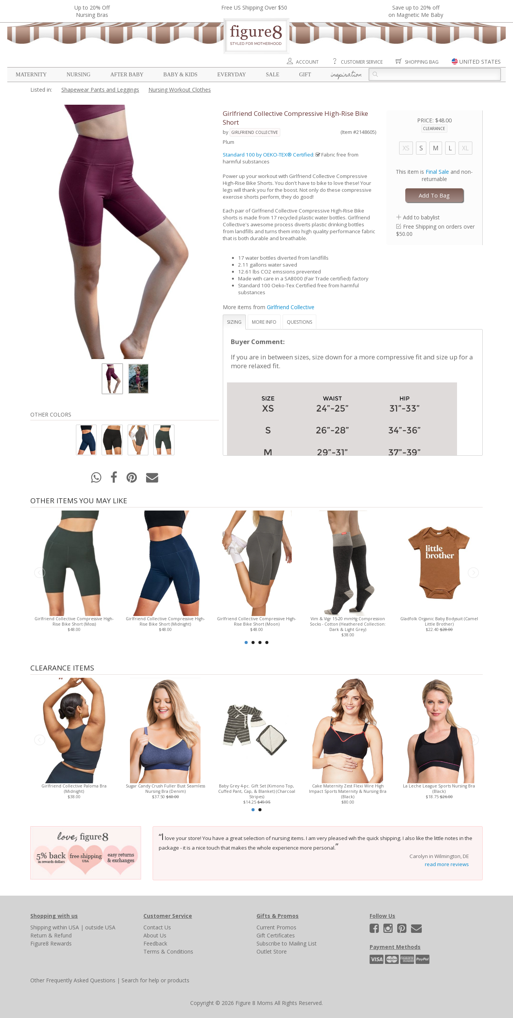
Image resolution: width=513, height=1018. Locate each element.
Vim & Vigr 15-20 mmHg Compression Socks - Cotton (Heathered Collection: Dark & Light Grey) (348, 624)
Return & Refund (51, 935)
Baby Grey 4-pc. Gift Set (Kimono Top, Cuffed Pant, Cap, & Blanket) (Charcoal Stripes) (256, 791)
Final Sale (437, 171)
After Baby (127, 74)
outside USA (100, 927)
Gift (305, 74)
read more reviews (447, 864)
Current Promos (276, 927)
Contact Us (157, 927)
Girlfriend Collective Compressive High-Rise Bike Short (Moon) (256, 621)
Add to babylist (421, 217)
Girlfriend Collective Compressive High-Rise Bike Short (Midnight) (165, 621)
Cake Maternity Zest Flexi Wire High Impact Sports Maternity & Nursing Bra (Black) (347, 791)
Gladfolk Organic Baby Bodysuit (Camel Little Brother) (439, 621)
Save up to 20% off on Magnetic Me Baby (415, 11)
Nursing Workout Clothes (179, 89)
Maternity (31, 74)
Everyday (231, 74)
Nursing (78, 74)
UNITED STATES (480, 61)
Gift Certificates (275, 935)
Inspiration (346, 75)
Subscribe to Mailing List (286, 943)
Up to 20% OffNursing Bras (92, 11)
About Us (154, 935)
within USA (66, 927)
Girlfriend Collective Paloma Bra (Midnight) (74, 788)
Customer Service (362, 62)
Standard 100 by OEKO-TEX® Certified (268, 154)
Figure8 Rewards (51, 943)
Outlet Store (271, 951)
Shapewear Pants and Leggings (100, 89)
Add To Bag (434, 195)
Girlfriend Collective (254, 132)
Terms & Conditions (168, 951)
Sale (272, 74)
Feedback (155, 943)
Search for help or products (155, 980)
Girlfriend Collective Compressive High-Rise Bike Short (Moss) (74, 621)
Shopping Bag (422, 62)
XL (465, 148)
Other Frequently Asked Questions (72, 980)
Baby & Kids (180, 74)
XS (406, 148)
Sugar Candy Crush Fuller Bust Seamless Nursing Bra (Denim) (165, 788)
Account (307, 62)
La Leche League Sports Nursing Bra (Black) (439, 788)
